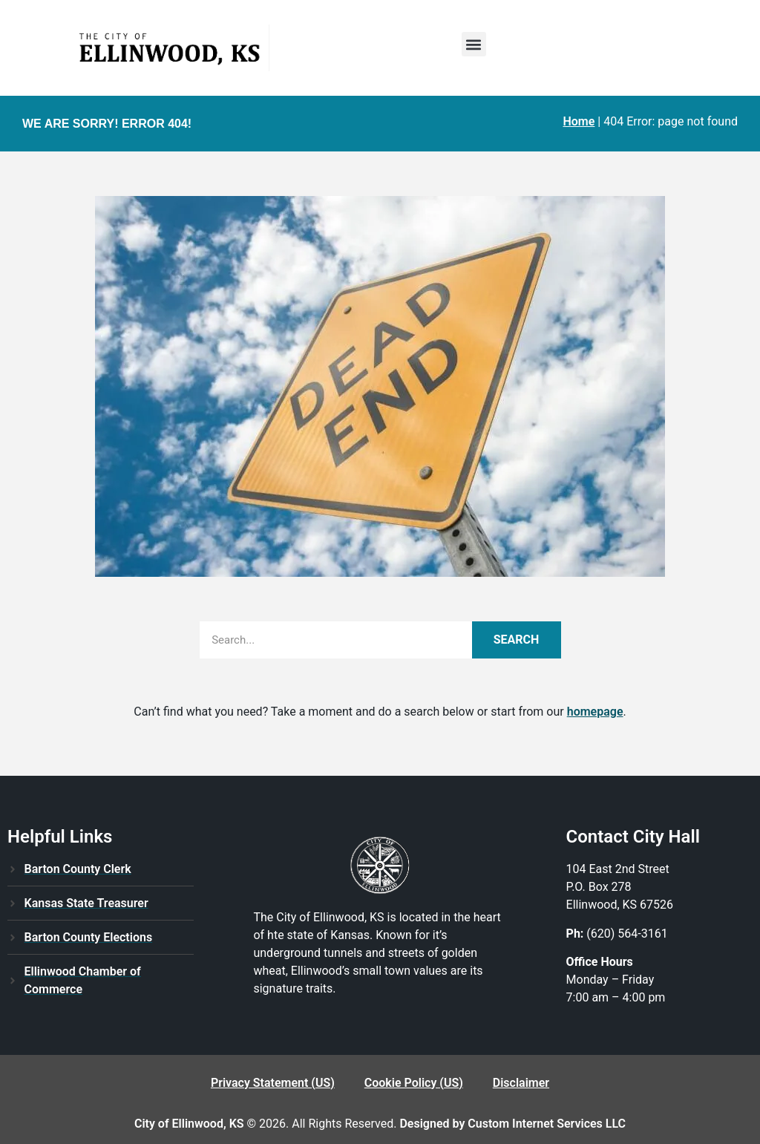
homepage (595, 712)
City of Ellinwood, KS (189, 1124)
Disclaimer (521, 1083)
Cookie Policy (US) (413, 1083)
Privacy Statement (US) (273, 1083)
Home (578, 121)
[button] (474, 44)
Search (517, 640)
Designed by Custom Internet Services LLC (512, 1124)
